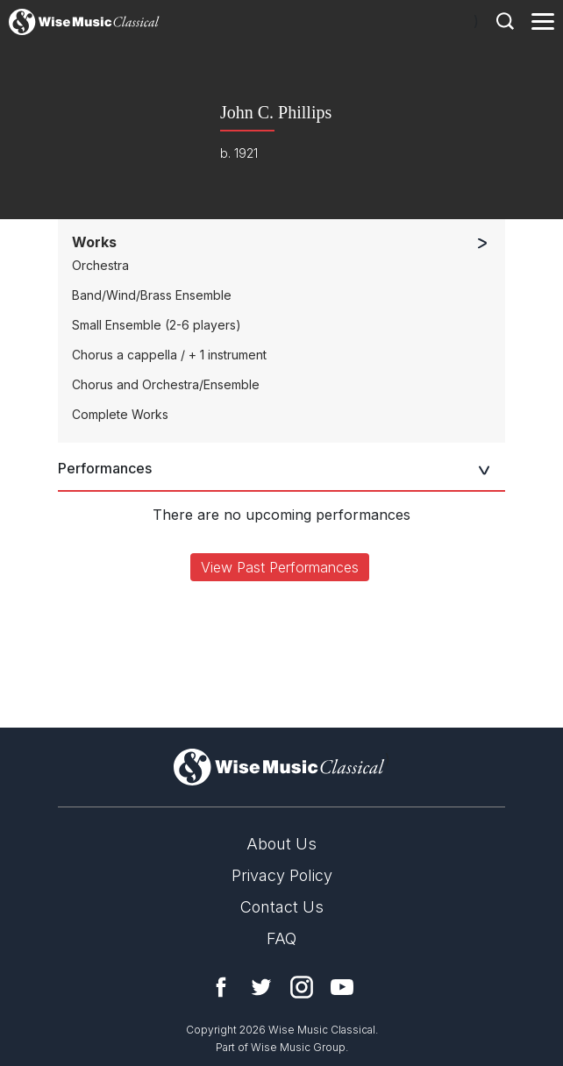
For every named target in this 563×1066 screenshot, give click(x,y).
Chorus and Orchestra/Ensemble (166, 384)
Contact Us (282, 907)
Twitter (261, 987)
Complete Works (120, 414)
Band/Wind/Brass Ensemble (152, 295)
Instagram (301, 987)
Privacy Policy (282, 875)
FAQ (281, 938)
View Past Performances (280, 567)
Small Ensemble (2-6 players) (156, 324)
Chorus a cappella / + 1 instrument (169, 354)
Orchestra (100, 265)
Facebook (221, 987)
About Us (281, 844)
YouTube (342, 987)
